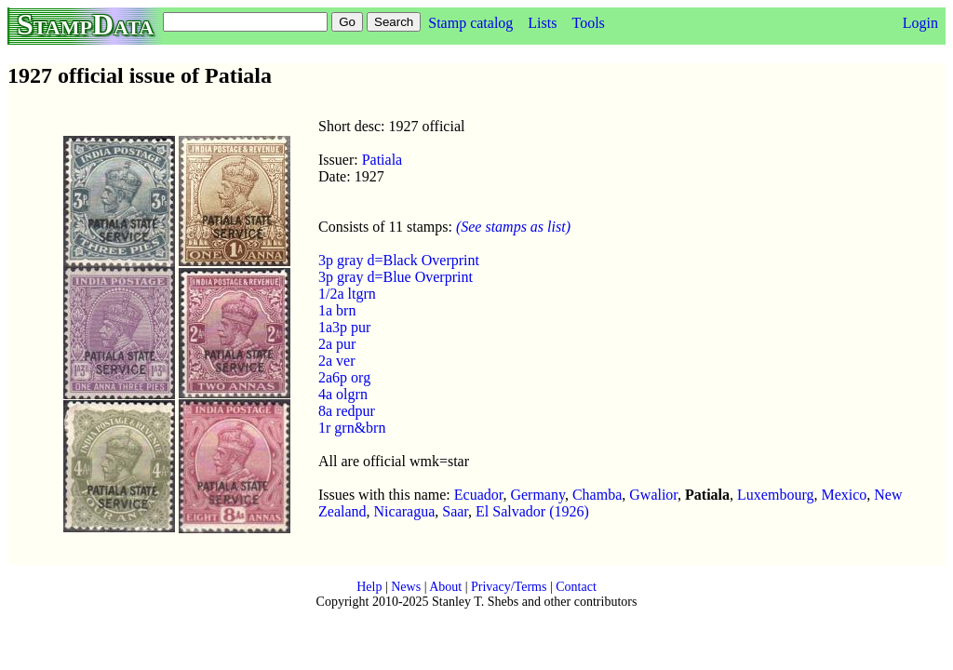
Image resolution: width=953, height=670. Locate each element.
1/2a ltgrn (347, 294)
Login (920, 23)
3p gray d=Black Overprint (398, 260)
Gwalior (653, 494)
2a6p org (344, 377)
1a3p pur (344, 327)
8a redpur (346, 411)
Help (369, 587)
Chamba (597, 494)
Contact (576, 587)
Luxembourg (775, 494)
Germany (537, 494)
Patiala (382, 160)
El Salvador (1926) (532, 511)
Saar (455, 511)
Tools (587, 23)
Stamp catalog (470, 23)
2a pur (337, 344)
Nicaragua (405, 511)
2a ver (337, 360)
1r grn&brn (351, 428)
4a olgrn (343, 394)
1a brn (337, 310)
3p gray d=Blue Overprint (395, 277)
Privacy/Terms (508, 587)
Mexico (843, 494)
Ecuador (478, 494)
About (445, 587)
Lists (542, 23)
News (406, 587)
